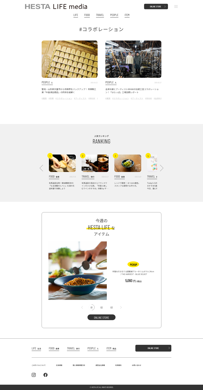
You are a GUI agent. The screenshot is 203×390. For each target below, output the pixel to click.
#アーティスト (80, 98)
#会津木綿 (158, 98)
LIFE (75, 15)
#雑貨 (44, 98)
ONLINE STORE (101, 317)
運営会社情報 (100, 365)
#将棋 (51, 98)
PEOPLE (114, 15)
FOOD (87, 15)
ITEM (127, 15)
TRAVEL (100, 15)
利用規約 (118, 365)
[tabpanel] (101, 269)
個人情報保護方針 (79, 365)
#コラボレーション (64, 98)
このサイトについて (39, 365)
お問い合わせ (136, 365)
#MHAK (92, 98)
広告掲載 (59, 365)
